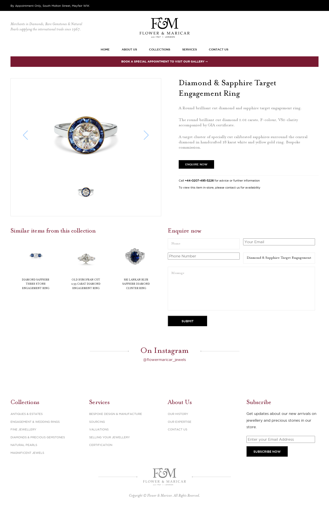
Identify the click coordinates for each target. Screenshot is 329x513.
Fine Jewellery (23, 429)
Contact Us (218, 49)
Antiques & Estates (26, 413)
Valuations (99, 429)
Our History (178, 413)
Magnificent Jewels (27, 452)
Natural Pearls (23, 444)
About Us (129, 49)
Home (105, 49)
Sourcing (97, 421)
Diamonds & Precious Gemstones (37, 437)
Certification (100, 444)
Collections (159, 49)
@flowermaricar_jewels (164, 360)
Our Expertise (179, 421)
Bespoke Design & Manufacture (115, 413)
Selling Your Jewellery (109, 437)
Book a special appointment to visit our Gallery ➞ (164, 61)
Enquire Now (196, 164)
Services (189, 49)
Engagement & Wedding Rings (35, 421)
